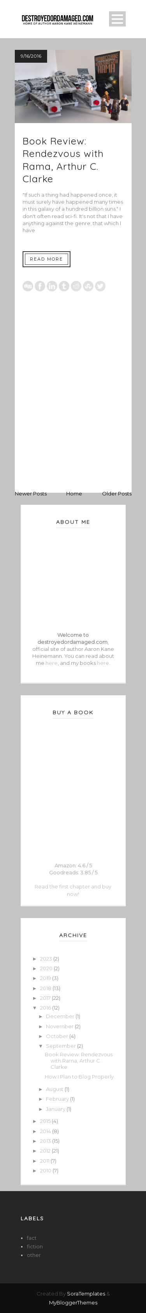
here (52, 663)
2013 (46, 1141)
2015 (46, 1121)
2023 (46, 958)
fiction (35, 1246)
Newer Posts (31, 493)
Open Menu (117, 18)
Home (74, 493)
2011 (45, 1161)
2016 (46, 1008)
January (56, 1109)
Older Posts (117, 493)
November (60, 1026)
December (61, 1016)
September (61, 1046)
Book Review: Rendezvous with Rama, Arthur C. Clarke (63, 160)
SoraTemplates (86, 1293)
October (57, 1036)
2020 (47, 968)
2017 (46, 998)
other (34, 1255)
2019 (46, 978)
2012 (46, 1150)
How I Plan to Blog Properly (79, 1076)
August (55, 1089)
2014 (46, 1131)
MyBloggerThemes (73, 1302)
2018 (46, 988)
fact (32, 1238)
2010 (46, 1170)
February (58, 1099)
